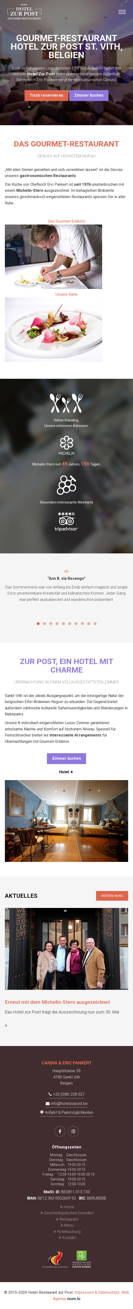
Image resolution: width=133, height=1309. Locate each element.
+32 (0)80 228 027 (69, 1094)
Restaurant (69, 1219)
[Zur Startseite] (24, 11)
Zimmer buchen (88, 95)
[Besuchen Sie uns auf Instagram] (73, 1131)
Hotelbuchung (68, 1231)
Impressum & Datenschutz (97, 1292)
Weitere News (112, 896)
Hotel (64, 772)
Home (69, 1207)
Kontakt (69, 1237)
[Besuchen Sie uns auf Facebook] (59, 1131)
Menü (68, 1225)
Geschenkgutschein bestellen (69, 1213)
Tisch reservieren (46, 95)
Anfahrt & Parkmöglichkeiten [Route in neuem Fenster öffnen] (69, 1112)
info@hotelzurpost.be (69, 1103)
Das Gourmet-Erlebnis (53, 254)
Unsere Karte (53, 327)
